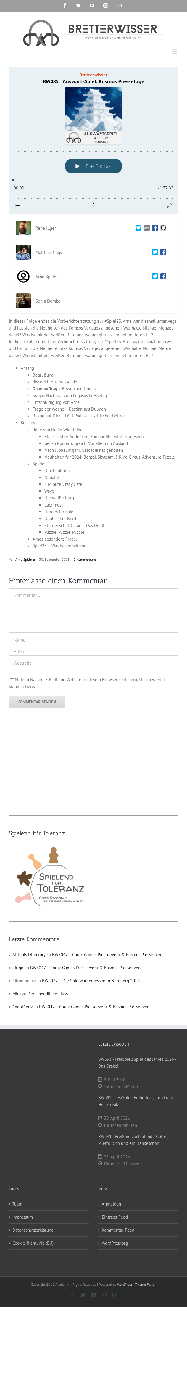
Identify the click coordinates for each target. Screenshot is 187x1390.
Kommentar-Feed (118, 1230)
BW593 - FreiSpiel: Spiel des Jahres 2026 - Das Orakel (137, 1062)
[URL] (93, 663)
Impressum (22, 1217)
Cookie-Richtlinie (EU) (33, 1243)
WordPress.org (115, 1243)
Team (17, 1204)
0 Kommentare (85, 559)
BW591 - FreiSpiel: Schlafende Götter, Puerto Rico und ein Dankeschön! (133, 1140)
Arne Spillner (25, 559)
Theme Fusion (146, 1284)
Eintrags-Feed (115, 1217)
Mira (16, 994)
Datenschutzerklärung (33, 1230)
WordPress (125, 1284)
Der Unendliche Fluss (48, 994)
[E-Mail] (93, 651)
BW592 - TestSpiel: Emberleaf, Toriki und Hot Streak (135, 1101)
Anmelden (111, 1204)
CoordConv (22, 1007)
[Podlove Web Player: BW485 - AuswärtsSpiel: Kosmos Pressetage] (93, 140)
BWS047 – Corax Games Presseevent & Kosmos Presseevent (108, 954)
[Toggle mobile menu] (175, 52)
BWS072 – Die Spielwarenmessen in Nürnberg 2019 (91, 981)
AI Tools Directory (28, 954)
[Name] (93, 640)
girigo (17, 967)
